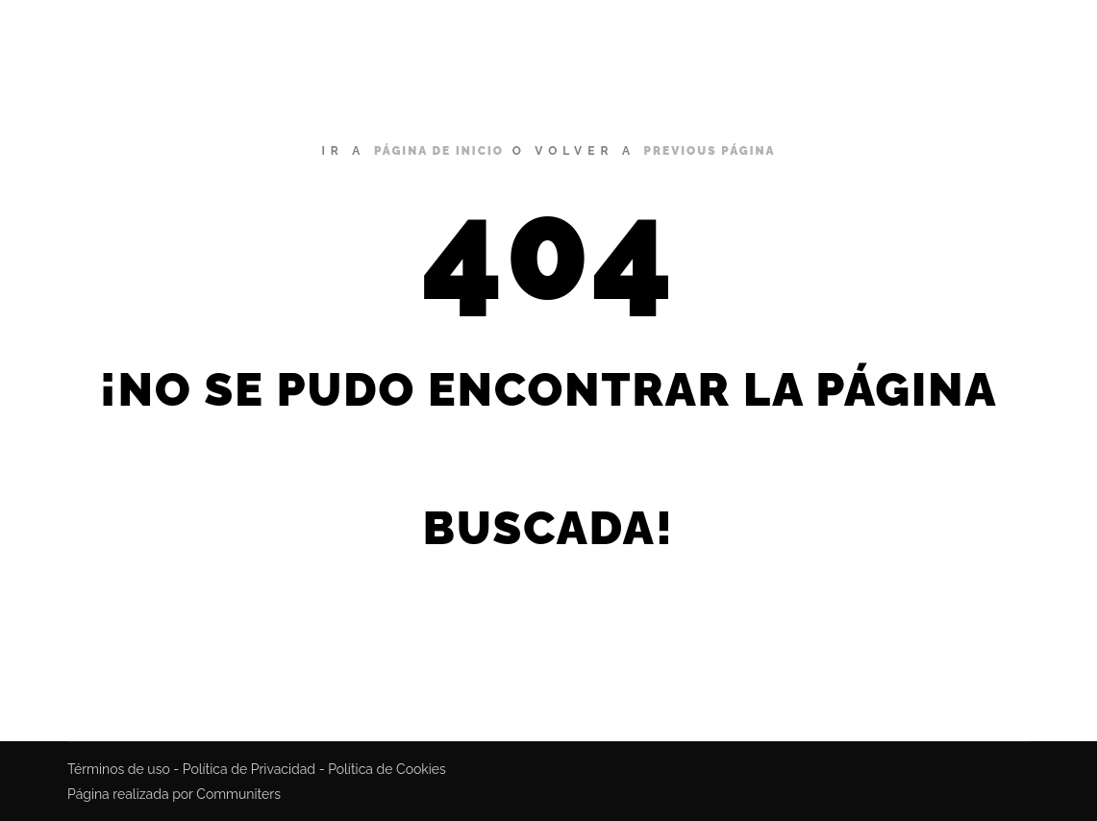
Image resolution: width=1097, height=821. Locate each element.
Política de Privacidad (249, 769)
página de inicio (439, 151)
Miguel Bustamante (133, 38)
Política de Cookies (387, 769)
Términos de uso (118, 769)
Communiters (238, 794)
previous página (710, 151)
